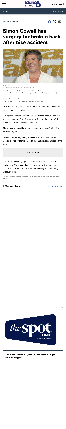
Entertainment (11, 21)
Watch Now (58, 4)
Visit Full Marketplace (55, 186)
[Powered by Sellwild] (59, 307)
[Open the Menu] (4, 4)
